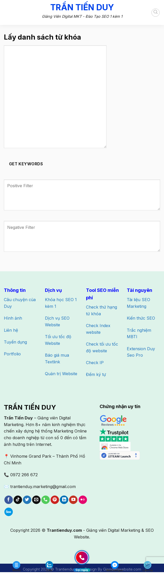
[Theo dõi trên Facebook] (8, 500)
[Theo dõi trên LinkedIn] (64, 500)
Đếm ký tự (96, 374)
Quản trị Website (61, 373)
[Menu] (8, 12)
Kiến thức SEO (141, 318)
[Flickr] (83, 500)
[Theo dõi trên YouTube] (73, 500)
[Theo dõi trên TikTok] (18, 500)
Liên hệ (11, 330)
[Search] (155, 12)
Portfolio (12, 353)
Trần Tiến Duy (82, 7)
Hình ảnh (13, 318)
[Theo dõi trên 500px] (8, 512)
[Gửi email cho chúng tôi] (36, 500)
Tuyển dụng (15, 342)
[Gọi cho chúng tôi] (45, 500)
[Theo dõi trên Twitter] (27, 500)
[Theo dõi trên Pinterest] (55, 500)
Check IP (95, 362)
